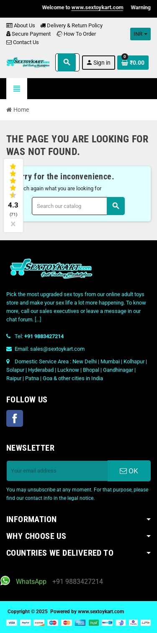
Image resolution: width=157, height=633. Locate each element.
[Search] (78, 206)
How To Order (76, 34)
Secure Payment (28, 34)
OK (129, 471)
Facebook (14, 418)
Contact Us (22, 42)
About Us (20, 25)
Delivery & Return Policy (71, 25)
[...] (38, 319)
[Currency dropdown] (140, 34)
